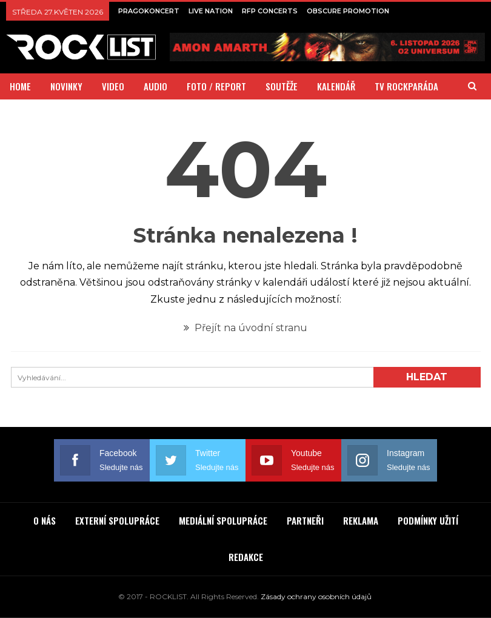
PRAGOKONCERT (148, 11)
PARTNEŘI (305, 520)
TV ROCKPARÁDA (406, 86)
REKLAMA (360, 520)
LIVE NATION (211, 11)
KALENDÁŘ (336, 86)
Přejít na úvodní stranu (245, 328)
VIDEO (113, 86)
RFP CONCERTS (270, 11)
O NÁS (44, 520)
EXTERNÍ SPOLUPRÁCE (117, 520)
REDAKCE (246, 556)
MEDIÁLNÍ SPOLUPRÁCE (223, 520)
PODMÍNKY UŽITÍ (428, 520)
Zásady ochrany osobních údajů (316, 596)
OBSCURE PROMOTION (348, 11)
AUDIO (155, 86)
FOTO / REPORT (216, 86)
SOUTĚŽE (282, 86)
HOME (20, 86)
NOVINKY (66, 86)
